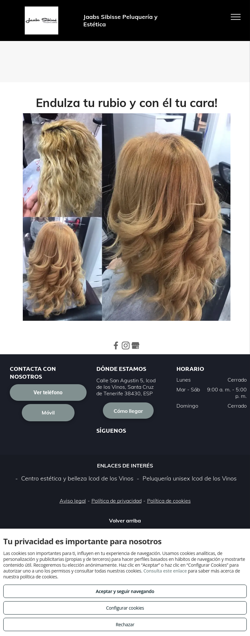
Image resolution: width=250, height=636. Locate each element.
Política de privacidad (116, 500)
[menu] (235, 16)
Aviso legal (73, 500)
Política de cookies (169, 500)
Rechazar (125, 624)
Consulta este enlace (165, 571)
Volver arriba (125, 520)
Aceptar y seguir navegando (125, 591)
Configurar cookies (125, 608)
